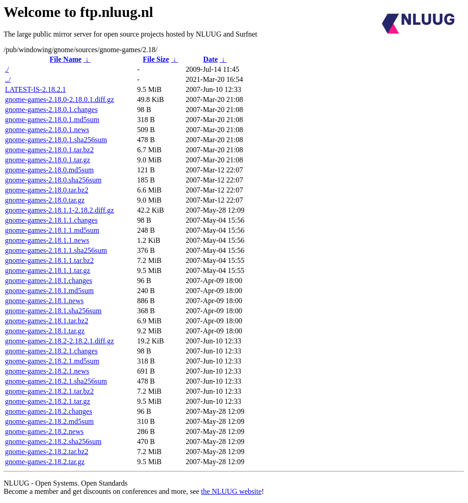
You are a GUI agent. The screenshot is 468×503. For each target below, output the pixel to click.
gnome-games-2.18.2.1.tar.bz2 (49, 391)
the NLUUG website (231, 491)
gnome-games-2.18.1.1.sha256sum (56, 250)
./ (7, 69)
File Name (66, 59)
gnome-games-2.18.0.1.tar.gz (47, 160)
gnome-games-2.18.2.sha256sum (53, 441)
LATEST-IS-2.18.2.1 (35, 89)
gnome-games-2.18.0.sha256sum (53, 180)
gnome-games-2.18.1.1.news (47, 240)
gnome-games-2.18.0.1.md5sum (52, 119)
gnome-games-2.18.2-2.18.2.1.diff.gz (59, 341)
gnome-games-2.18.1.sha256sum (53, 311)
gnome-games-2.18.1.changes (48, 280)
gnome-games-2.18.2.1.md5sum (52, 361)
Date (210, 59)
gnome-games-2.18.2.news (44, 431)
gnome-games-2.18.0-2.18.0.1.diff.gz (59, 99)
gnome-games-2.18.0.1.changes (51, 109)
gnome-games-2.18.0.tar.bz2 (46, 190)
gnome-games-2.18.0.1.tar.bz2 (49, 150)
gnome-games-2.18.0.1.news (47, 130)
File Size (156, 59)
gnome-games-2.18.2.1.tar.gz (47, 401)
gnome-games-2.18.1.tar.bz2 (46, 321)
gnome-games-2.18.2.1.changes (51, 351)
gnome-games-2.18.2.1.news (47, 371)
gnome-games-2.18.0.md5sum (49, 170)
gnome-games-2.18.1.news (44, 301)
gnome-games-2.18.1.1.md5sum (52, 230)
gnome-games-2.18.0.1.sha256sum (56, 140)
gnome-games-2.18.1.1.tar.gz (47, 270)
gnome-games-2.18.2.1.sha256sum (56, 381)
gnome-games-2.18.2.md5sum (49, 421)
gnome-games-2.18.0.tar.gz (45, 200)
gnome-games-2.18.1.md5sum (49, 290)
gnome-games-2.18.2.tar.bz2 (46, 451)
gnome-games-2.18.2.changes (48, 411)
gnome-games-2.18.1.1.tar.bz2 (49, 260)
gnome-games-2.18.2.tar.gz (45, 462)
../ (8, 79)
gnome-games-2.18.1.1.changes (51, 220)
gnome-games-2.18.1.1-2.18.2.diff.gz (59, 210)
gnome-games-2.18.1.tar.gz (45, 331)
